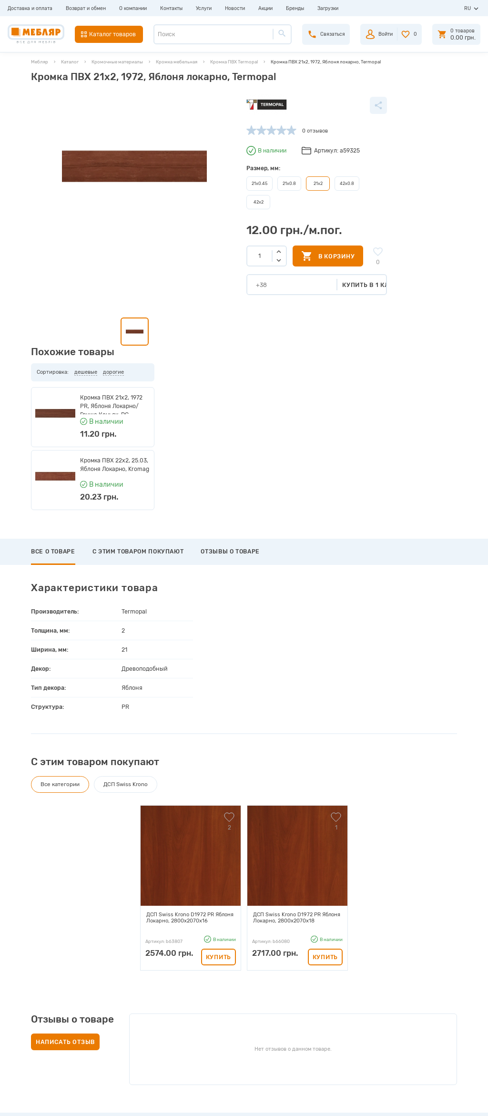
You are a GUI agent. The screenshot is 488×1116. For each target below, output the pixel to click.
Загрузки (327, 8)
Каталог (70, 61)
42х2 (196, 201)
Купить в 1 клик (308, 283)
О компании (133, 8)
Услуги (204, 8)
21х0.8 (226, 183)
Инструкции (133, 1013)
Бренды (295, 8)
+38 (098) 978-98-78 (411, 1010)
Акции (265, 8)
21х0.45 (197, 183)
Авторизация (258, 980)
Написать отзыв (65, 828)
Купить (218, 743)
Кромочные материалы (117, 61)
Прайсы (127, 991)
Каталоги (129, 1002)
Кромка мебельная (176, 61)
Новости (235, 8)
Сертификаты (134, 1024)
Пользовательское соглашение (156, 1046)
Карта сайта (133, 1035)
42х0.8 (283, 183)
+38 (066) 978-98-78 (411, 1020)
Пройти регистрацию (269, 991)
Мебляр (39, 61)
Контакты (171, 8)
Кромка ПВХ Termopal (234, 61)
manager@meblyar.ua (408, 1042)
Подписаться (397, 922)
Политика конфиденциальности (158, 1057)
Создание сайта (417, 1101)
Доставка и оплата (30, 8)
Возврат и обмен (86, 8)
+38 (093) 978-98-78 (411, 999)
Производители (137, 980)
